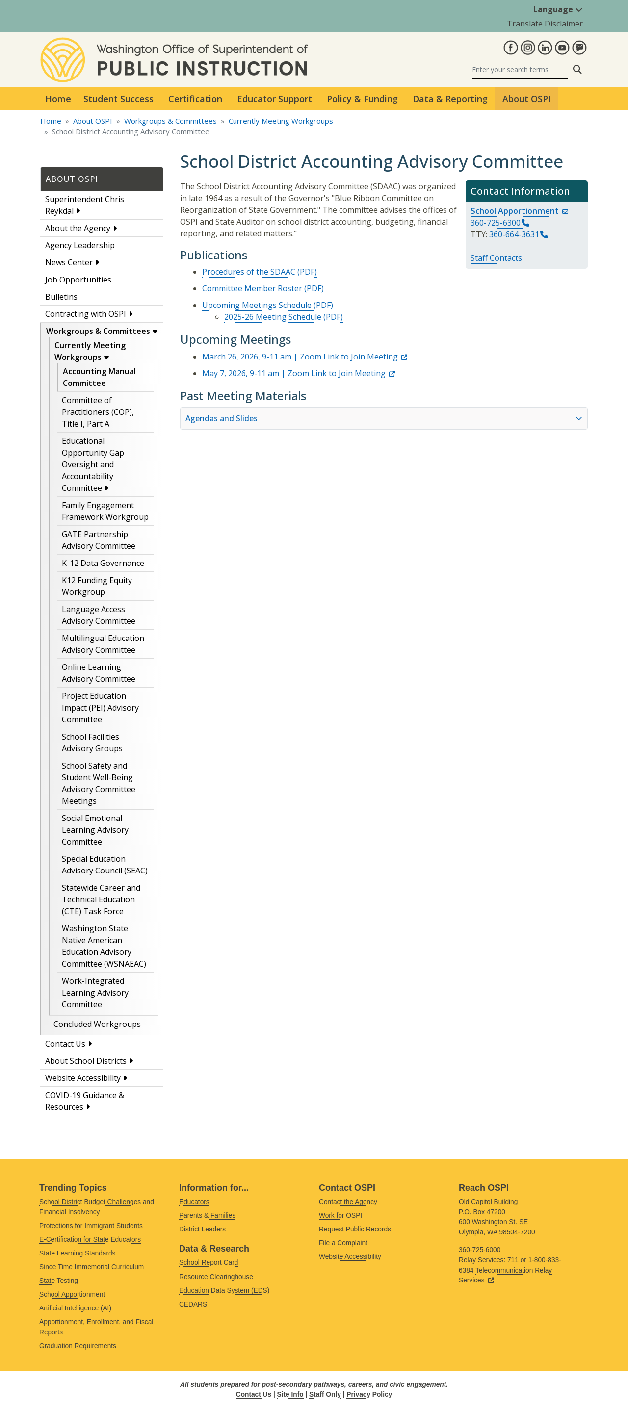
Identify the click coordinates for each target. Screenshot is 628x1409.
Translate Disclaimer (545, 23)
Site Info (290, 1394)
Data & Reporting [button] (450, 98)
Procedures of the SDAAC (248, 271)
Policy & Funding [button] (362, 98)
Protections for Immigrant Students (91, 1226)
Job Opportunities (78, 279)
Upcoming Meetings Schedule (257, 305)
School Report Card (208, 1262)
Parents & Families (207, 1215)
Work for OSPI (340, 1215)
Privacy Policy (369, 1394)
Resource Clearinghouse (216, 1277)
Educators (194, 1201)
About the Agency (77, 228)
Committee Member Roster (252, 288)
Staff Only (325, 1394)
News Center (69, 262)
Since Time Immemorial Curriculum (91, 1267)
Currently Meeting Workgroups (281, 121)
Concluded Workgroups (97, 1024)
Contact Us (65, 1043)
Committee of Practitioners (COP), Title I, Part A (98, 412)
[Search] (520, 69)
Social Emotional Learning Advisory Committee (95, 830)
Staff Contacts (496, 258)
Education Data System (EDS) (224, 1290)
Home (58, 98)
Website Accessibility (83, 1078)
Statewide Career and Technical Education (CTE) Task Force (101, 899)
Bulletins (61, 296)
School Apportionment (72, 1294)
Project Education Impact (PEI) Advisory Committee (100, 708)
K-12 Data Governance (103, 563)
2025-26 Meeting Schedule (272, 316)
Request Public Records (355, 1229)
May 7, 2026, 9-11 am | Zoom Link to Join (298, 373)
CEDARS (193, 1304)
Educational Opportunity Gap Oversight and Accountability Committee (93, 464)
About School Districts (86, 1060)
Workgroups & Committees (170, 121)
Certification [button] (195, 98)
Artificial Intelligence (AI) (75, 1308)
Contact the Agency (348, 1201)
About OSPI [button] (526, 98)
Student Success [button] (118, 98)
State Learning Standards (77, 1253)
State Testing (58, 1280)
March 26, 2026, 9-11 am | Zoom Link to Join (304, 356)
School (519, 210)
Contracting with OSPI (85, 313)
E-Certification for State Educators (90, 1239)
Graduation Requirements (77, 1346)
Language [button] (558, 9)
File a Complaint (343, 1243)
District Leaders (202, 1229)
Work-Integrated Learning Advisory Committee (95, 992)
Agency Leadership (80, 245)
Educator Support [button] (274, 98)
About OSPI (92, 121)
